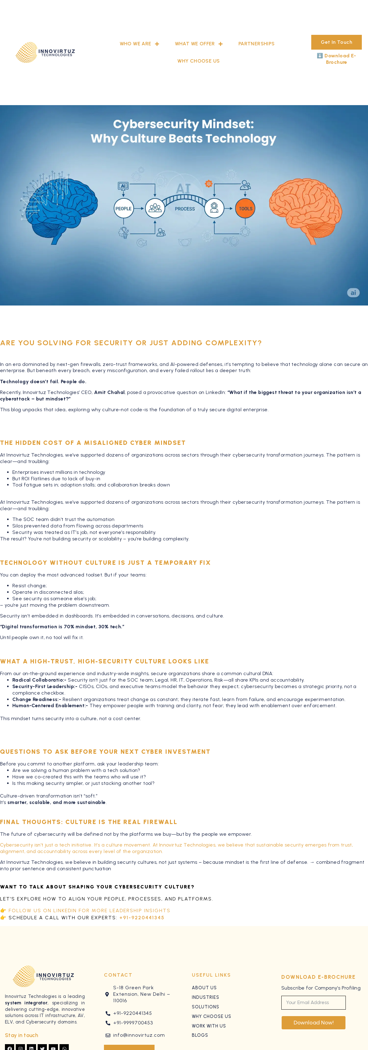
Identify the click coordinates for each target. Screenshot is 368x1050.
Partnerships (256, 44)
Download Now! (314, 1022)
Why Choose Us (198, 61)
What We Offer (199, 44)
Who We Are (139, 44)
